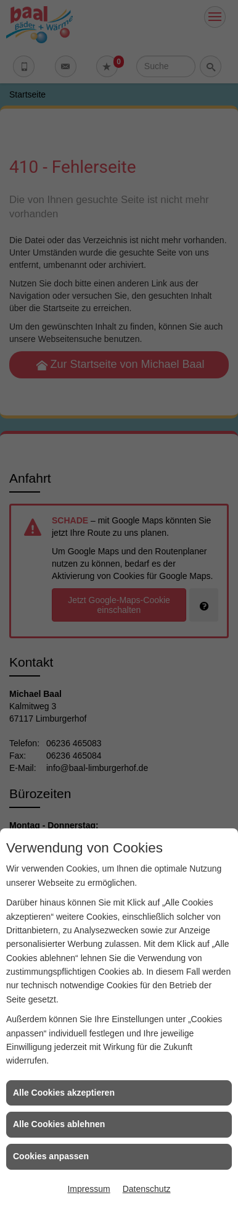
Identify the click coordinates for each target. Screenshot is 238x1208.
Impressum (88, 1189)
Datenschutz (147, 1189)
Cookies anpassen (51, 1156)
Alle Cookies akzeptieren (64, 1093)
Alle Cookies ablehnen (59, 1124)
